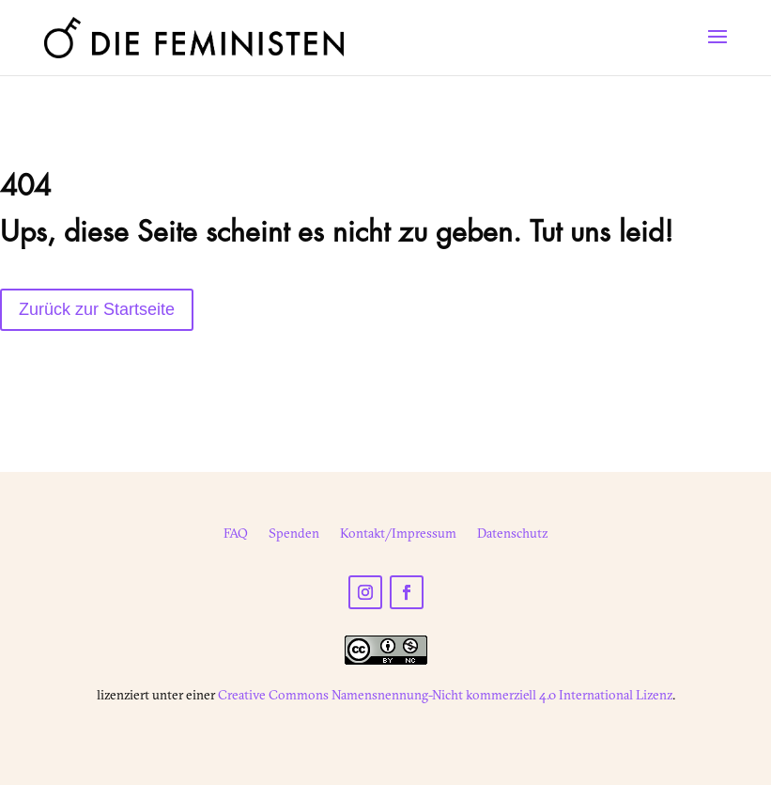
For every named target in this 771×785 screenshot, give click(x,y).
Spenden (294, 534)
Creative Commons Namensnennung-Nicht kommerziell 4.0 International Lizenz (445, 694)
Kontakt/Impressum (398, 534)
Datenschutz (512, 534)
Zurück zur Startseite (97, 309)
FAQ (236, 534)
